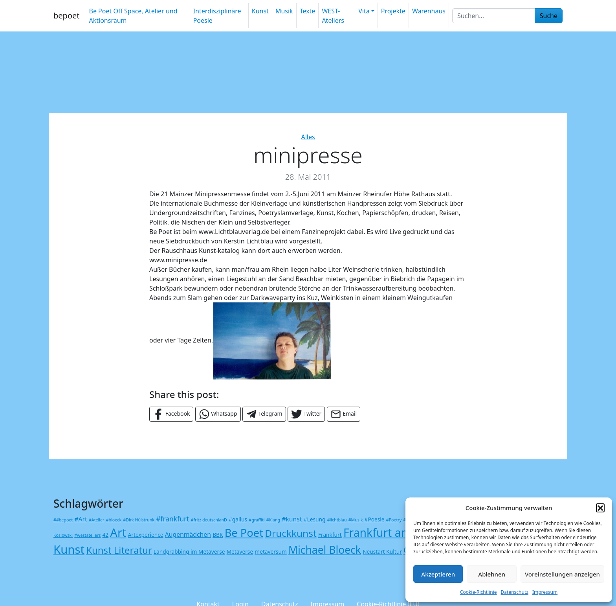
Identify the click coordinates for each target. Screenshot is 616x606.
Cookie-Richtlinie (478, 592)
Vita (363, 11)
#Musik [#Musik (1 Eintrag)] (355, 520)
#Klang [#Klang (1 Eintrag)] (273, 520)
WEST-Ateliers (333, 16)
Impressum (544, 592)
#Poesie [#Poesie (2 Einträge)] (375, 519)
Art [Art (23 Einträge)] (118, 532)
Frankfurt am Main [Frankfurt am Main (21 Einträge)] (391, 532)
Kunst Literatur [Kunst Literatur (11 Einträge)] (119, 549)
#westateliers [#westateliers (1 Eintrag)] (87, 535)
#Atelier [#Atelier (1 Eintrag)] (96, 520)
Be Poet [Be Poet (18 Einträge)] (244, 532)
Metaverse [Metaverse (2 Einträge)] (240, 551)
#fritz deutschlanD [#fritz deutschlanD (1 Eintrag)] (209, 520)
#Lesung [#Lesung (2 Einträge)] (315, 519)
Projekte (393, 11)
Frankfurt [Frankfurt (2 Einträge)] (330, 534)
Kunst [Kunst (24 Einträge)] (68, 549)
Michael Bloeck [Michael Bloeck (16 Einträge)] (324, 550)
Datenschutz (514, 592)
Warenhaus (429, 11)
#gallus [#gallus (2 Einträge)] (238, 519)
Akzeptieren (438, 574)
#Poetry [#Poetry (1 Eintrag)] (394, 520)
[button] (600, 508)
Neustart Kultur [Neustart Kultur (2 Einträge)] (382, 551)
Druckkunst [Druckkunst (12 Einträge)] (290, 533)
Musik (284, 11)
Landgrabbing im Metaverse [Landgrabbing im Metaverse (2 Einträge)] (189, 551)
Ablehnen (491, 574)
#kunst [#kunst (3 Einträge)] (292, 519)
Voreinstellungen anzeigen (562, 574)
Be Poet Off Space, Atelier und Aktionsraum (133, 16)
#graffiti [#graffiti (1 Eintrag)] (256, 520)
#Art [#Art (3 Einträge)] (80, 519)
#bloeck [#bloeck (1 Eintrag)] (113, 520)
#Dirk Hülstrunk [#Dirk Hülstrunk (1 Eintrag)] (138, 520)
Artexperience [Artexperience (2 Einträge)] (145, 534)
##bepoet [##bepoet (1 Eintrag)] (63, 520)
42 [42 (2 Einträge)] (105, 534)
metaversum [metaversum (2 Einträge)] (270, 551)
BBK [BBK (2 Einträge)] (218, 534)
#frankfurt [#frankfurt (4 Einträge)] (172, 518)
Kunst (260, 11)
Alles (308, 137)
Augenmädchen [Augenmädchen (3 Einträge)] (188, 534)
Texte (307, 11)
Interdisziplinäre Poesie (217, 16)
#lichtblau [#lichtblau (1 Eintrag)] (337, 520)
